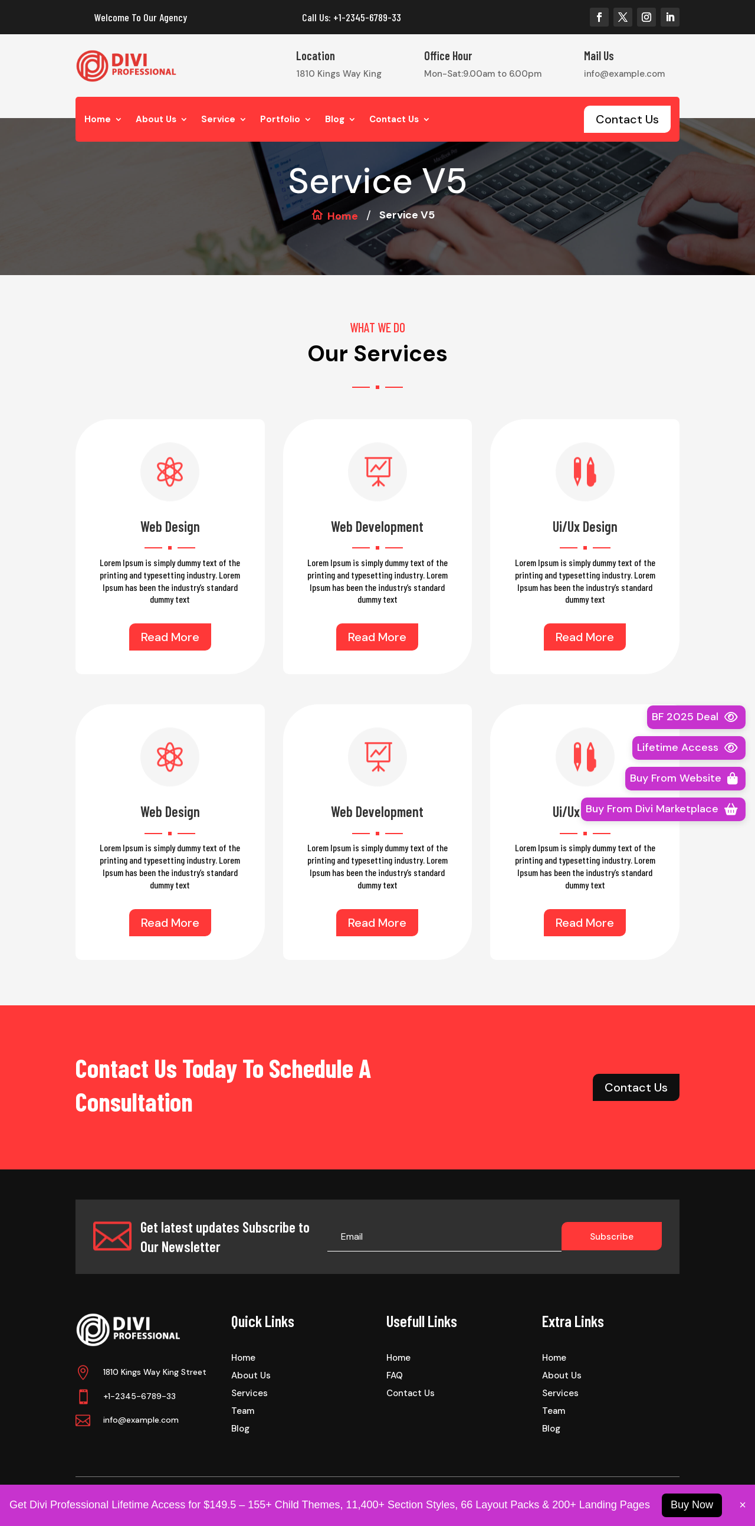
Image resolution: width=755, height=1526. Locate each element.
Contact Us (394, 120)
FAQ (394, 1376)
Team (242, 1412)
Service (218, 120)
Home (97, 120)
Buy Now (692, 1505)
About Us (156, 120)
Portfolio (280, 120)
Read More (170, 637)
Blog (334, 120)
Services (249, 1394)
